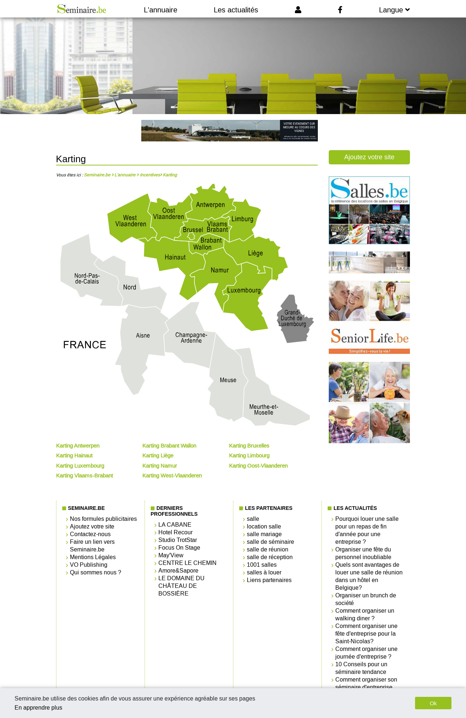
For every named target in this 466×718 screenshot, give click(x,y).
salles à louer (264, 572)
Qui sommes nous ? (95, 572)
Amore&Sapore (178, 570)
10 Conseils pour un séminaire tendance (361, 668)
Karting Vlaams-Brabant (84, 475)
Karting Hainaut (74, 455)
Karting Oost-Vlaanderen (258, 465)
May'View (170, 555)
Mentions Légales (93, 557)
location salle (264, 526)
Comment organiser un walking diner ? (364, 614)
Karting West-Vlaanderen (172, 475)
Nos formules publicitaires (103, 519)
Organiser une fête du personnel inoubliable (363, 553)
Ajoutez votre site (369, 157)
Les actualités (236, 10)
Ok (433, 703)
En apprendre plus (38, 707)
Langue (394, 10)
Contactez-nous (90, 534)
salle (253, 519)
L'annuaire (160, 10)
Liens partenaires (269, 580)
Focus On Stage (179, 547)
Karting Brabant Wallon (169, 445)
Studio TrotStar (177, 540)
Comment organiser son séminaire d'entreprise (366, 683)
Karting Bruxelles (249, 445)
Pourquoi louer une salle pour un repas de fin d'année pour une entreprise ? (367, 530)
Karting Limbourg (249, 455)
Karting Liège (157, 455)
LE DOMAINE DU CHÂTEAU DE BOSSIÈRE (181, 585)
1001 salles (262, 565)
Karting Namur (159, 465)
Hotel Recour (175, 532)
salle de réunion (267, 549)
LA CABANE (174, 524)
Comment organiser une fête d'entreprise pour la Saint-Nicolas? (366, 633)
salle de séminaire (270, 542)
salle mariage (264, 534)
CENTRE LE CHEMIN (187, 563)
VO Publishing (88, 565)
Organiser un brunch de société (365, 599)
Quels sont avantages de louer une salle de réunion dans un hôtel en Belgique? (369, 576)
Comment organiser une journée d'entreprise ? (366, 652)
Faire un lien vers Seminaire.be (92, 545)
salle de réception (270, 557)
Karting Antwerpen (77, 445)
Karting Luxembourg (80, 465)
